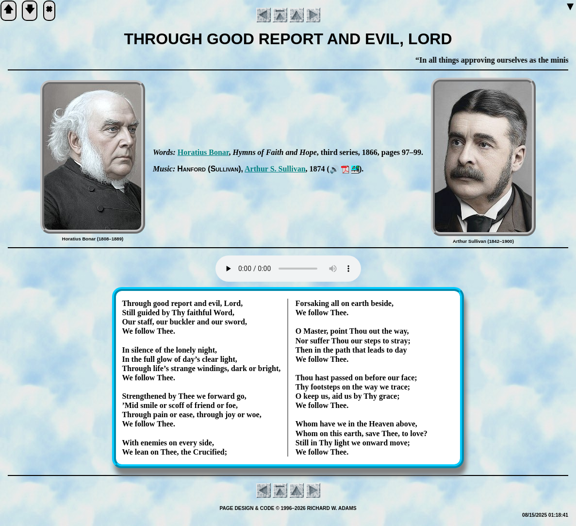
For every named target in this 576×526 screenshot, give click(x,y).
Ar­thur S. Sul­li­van (275, 169)
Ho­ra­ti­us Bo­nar (203, 152)
